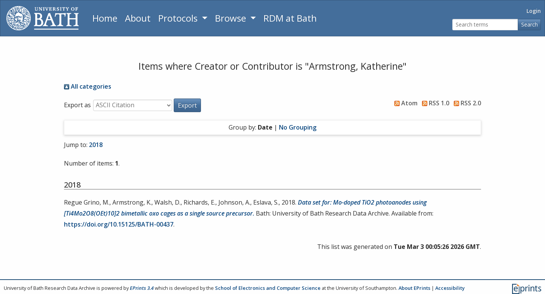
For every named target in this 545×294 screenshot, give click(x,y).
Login (533, 10)
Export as (77, 105)
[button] (187, 105)
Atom (404, 103)
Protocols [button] (179, 18)
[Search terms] (485, 25)
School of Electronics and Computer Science (268, 288)
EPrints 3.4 (142, 288)
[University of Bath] (42, 18)
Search (529, 24)
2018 (96, 145)
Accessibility (450, 288)
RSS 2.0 (466, 103)
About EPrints (414, 288)
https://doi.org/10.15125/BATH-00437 (118, 224)
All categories (87, 86)
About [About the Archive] (138, 18)
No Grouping (297, 127)
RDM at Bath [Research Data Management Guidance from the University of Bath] (290, 18)
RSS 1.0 (434, 103)
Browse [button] (231, 18)
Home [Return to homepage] (104, 18)
